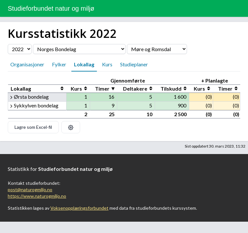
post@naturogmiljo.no (30, 189)
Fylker (59, 64)
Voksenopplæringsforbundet (79, 208)
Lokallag (84, 64)
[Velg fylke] (157, 49)
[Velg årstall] (20, 49)
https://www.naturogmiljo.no (37, 196)
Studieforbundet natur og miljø (51, 8)
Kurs (107, 64)
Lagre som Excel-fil (33, 127)
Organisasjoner (27, 64)
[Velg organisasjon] (79, 49)
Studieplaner (134, 64)
